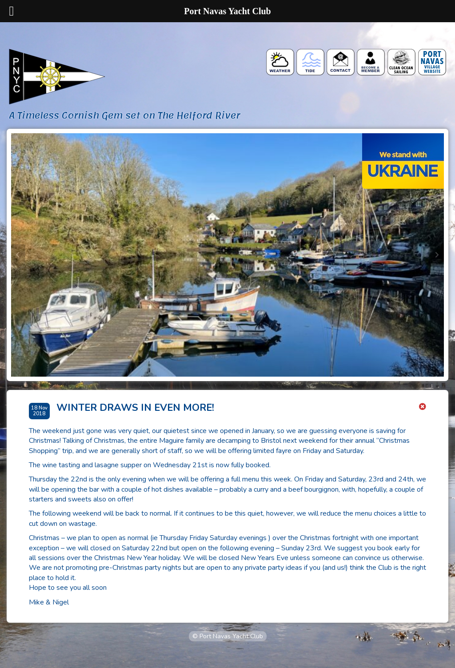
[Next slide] (437, 255)
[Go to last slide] (18, 255)
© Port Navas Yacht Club (227, 636)
